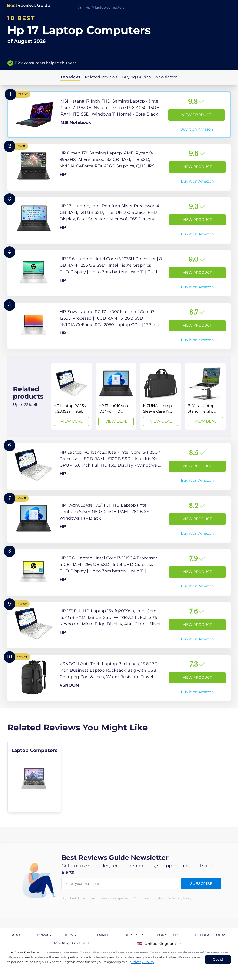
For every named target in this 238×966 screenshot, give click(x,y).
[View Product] (119, 114)
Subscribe (201, 883)
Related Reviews (101, 77)
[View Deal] (71, 396)
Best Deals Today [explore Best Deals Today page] (209, 935)
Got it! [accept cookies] (218, 959)
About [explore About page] (18, 935)
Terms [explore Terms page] (70, 935)
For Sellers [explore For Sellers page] (168, 935)
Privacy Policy (142, 962)
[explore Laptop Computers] (34, 776)
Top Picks (70, 77)
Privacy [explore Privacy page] (44, 935)
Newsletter (166, 77)
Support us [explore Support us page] (133, 935)
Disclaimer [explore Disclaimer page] (99, 935)
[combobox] (119, 7)
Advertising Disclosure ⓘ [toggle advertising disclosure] (71, 943)
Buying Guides (136, 77)
